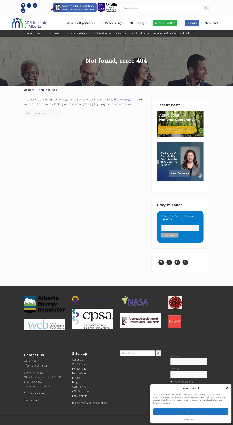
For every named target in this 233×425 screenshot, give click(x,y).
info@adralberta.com (36, 365)
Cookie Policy (189, 419)
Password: (175, 368)
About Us (77, 359)
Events (76, 377)
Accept (190, 411)
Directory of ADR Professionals (89, 402)
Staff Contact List (34, 400)
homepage (125, 99)
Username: (175, 355)
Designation (79, 373)
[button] (226, 388)
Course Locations (34, 393)
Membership (79, 368)
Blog (75, 382)
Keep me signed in (184, 381)
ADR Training (79, 386)
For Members (79, 396)
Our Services (79, 364)
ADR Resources (80, 391)
